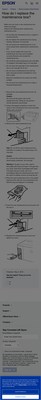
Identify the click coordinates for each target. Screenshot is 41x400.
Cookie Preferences (20, 391)
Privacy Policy (22, 385)
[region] (20, 388)
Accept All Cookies (20, 397)
